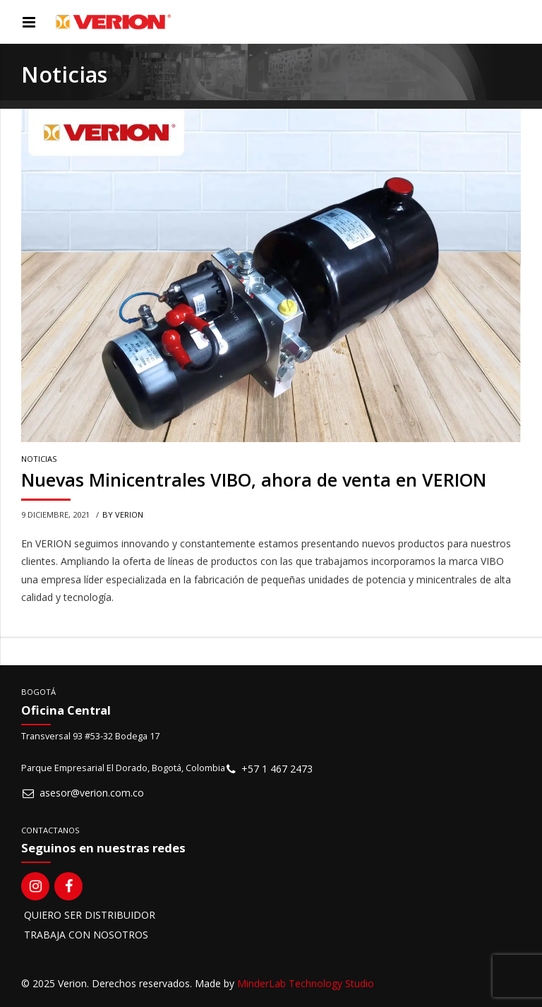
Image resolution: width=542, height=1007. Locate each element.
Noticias (39, 459)
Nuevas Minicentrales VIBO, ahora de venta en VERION (253, 480)
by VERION (122, 514)
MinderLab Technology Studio (305, 983)
